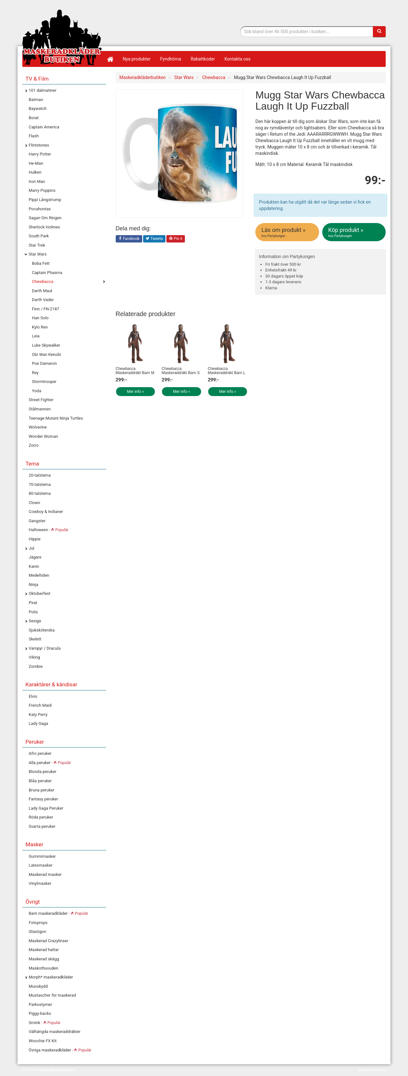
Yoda (36, 390)
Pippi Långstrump (45, 199)
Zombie (36, 666)
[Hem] (110, 59)
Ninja (33, 584)
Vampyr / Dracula (45, 648)
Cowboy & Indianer (46, 511)
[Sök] (379, 31)
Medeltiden (39, 575)
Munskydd (38, 986)
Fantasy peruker (43, 799)
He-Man (36, 163)
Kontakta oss (237, 58)
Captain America (44, 127)
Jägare (35, 557)
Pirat (33, 602)
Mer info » (135, 391)
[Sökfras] (307, 31)
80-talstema (40, 493)
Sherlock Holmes (44, 227)
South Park (39, 236)
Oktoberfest (39, 593)
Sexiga (35, 620)
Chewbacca (42, 281)
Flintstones (39, 145)
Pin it (175, 239)
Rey (35, 372)
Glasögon (37, 931)
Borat (34, 117)
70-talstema (40, 484)
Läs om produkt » (287, 232)
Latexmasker (41, 865)
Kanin (34, 566)
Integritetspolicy (372, 1070)
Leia (36, 336)
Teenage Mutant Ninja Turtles (56, 418)
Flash (34, 136)
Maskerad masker (45, 874)
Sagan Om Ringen (45, 217)
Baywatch (38, 108)
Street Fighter (41, 399)
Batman (36, 99)
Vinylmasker (40, 883)
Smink (45, 1022)
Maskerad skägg (44, 959)
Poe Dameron (44, 363)
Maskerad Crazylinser (48, 940)
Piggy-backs (40, 1013)
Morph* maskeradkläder (51, 977)
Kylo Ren (40, 327)
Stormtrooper (44, 381)
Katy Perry (38, 714)
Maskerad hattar (44, 949)
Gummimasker (42, 856)
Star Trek (37, 245)
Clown (34, 502)
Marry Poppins (42, 190)
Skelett (35, 639)
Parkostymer (40, 1004)
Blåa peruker (40, 780)
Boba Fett (41, 263)
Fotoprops (38, 922)
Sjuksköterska (42, 630)
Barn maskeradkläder (58, 913)
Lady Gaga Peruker (46, 808)
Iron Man (37, 181)
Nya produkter (137, 58)
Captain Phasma (47, 272)
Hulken (35, 172)
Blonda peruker (42, 771)
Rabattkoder (203, 58)
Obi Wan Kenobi (46, 354)
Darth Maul (42, 290)
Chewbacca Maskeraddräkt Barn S (181, 370)
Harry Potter (40, 154)
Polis (33, 612)
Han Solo (40, 317)
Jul (31, 548)
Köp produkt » (354, 232)
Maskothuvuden (43, 968)
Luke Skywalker (46, 345)
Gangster (37, 520)
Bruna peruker (42, 790)
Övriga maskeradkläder (60, 1050)
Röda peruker (41, 817)
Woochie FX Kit (43, 1040)
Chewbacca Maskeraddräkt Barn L (226, 370)
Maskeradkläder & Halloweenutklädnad (62, 38)
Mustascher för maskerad (52, 995)
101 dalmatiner (42, 90)
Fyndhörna (170, 58)
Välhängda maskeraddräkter (54, 1031)
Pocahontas (40, 208)
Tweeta (154, 239)
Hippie (34, 539)
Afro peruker (40, 753)
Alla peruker (50, 762)
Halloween (49, 529)
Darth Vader (43, 299)
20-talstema (40, 475)
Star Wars (38, 254)
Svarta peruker (42, 826)
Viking (34, 657)
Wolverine (38, 427)
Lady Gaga (38, 723)
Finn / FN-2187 (45, 309)
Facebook (129, 239)
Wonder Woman (43, 436)
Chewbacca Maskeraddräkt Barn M (135, 370)
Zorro (34, 445)
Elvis (33, 696)
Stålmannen (40, 409)
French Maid (40, 705)
